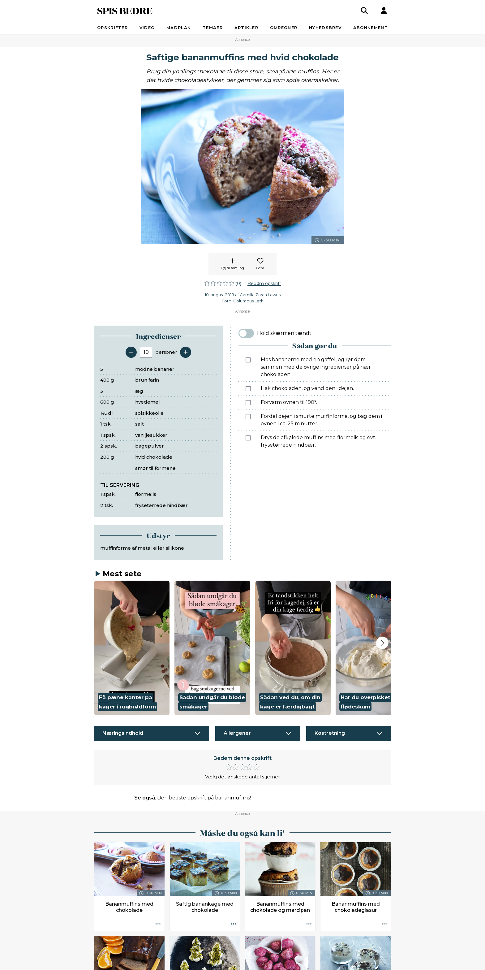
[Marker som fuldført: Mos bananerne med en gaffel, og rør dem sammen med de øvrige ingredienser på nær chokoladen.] (248, 359)
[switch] (246, 333)
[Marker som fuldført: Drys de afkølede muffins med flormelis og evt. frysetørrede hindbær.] (248, 437)
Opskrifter (112, 27)
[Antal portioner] (146, 352)
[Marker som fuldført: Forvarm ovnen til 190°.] (248, 402)
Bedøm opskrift (264, 283)
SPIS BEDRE (124, 10)
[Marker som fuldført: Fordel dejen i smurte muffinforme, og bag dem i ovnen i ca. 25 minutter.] (248, 416)
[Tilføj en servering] (185, 352)
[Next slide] (382, 643)
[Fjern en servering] (131, 352)
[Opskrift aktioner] (158, 924)
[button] (132, 648)
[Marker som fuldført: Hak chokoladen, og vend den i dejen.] (248, 388)
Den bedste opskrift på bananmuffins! (204, 798)
